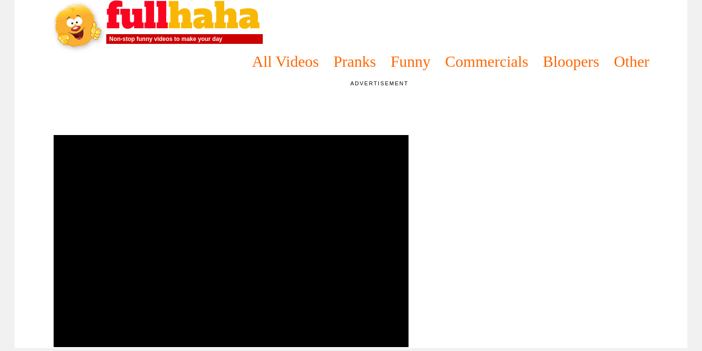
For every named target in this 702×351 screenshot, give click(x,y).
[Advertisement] (231, 110)
